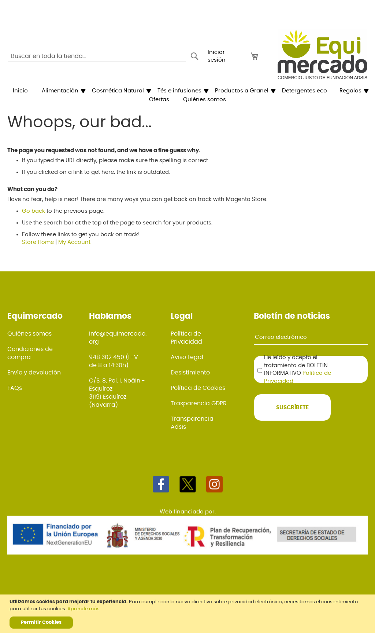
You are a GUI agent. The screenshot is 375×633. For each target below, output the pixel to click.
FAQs (14, 388)
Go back (33, 211)
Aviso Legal (187, 357)
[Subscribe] (292, 407)
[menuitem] (20, 91)
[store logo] (322, 54)
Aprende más (83, 609)
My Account (74, 242)
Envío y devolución (34, 373)
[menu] (187, 95)
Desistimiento (190, 373)
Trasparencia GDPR (199, 403)
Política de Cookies (198, 388)
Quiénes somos (29, 334)
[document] (188, 614)
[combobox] (97, 56)
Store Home (38, 242)
